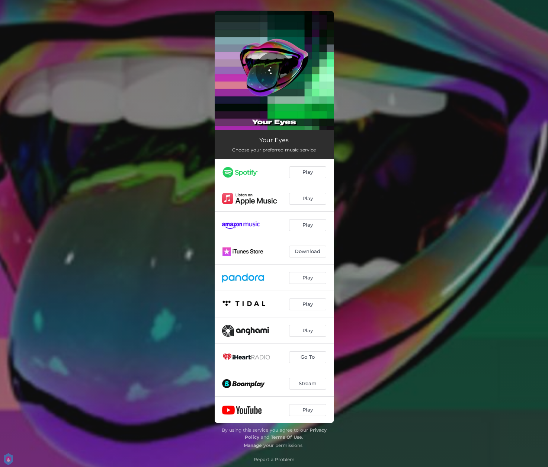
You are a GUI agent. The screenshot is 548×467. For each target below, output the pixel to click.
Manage (253, 445)
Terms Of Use (286, 437)
